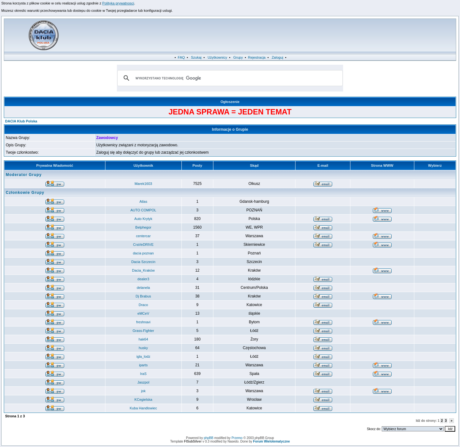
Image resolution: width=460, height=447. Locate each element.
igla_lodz (143, 356)
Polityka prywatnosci (118, 3)
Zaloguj (277, 57)
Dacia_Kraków (143, 270)
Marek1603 (143, 184)
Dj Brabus (143, 296)
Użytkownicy (217, 57)
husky (143, 348)
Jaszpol (143, 382)
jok (143, 391)
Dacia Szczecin (143, 262)
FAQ (181, 57)
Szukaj (196, 57)
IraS (143, 374)
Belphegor (143, 227)
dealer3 (143, 279)
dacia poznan (143, 253)
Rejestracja (256, 57)
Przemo (237, 438)
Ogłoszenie (230, 102)
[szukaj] (229, 78)
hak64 (143, 339)
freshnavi (143, 322)
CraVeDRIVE (143, 244)
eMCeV (143, 313)
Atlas (143, 201)
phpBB (208, 438)
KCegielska (143, 399)
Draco (143, 305)
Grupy (238, 57)
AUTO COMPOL (143, 210)
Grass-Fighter (143, 331)
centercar (143, 236)
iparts (143, 365)
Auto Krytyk (143, 219)
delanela (143, 287)
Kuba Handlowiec (143, 408)
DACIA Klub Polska (21, 121)
